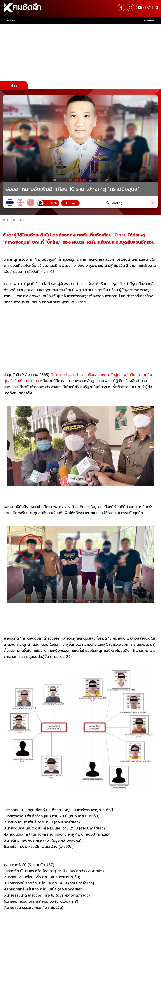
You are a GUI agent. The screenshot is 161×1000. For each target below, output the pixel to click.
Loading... (117, 203)
